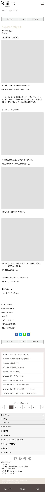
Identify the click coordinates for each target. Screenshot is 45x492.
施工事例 (5, 431)
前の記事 (10, 19)
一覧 (22, 19)
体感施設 (5, 448)
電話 (37, 489)
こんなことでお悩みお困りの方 (13, 439)
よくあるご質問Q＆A (9, 444)
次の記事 (35, 19)
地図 (26, 466)
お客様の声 (6, 435)
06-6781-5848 (10, 469)
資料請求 (22, 489)
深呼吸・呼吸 (7, 427)
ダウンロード (7, 489)
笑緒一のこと (7, 452)
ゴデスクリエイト (14, 482)
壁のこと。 (5, 33)
